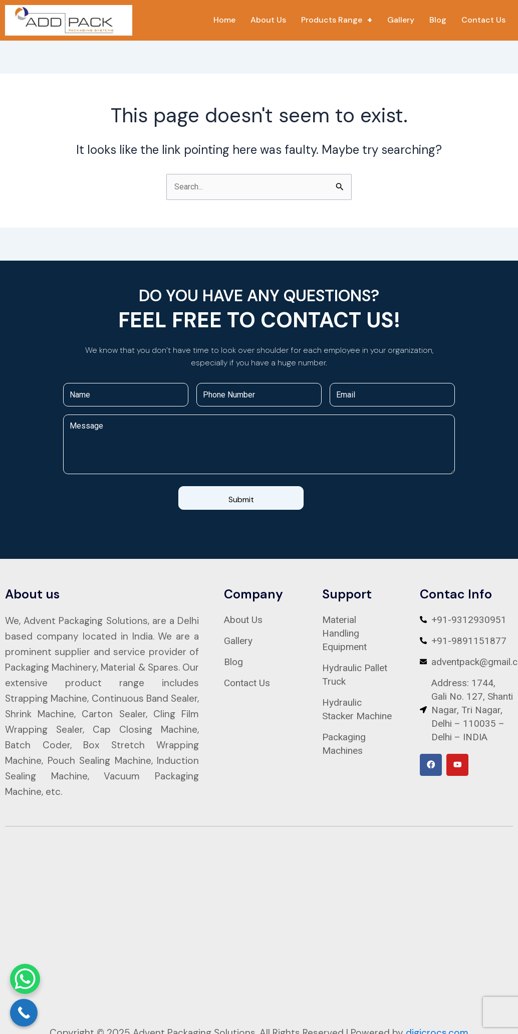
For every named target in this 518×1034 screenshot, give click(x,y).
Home (224, 20)
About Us (268, 20)
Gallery (400, 20)
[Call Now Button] (24, 1012)
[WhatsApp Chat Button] (25, 979)
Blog (437, 20)
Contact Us (483, 20)
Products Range (336, 20)
